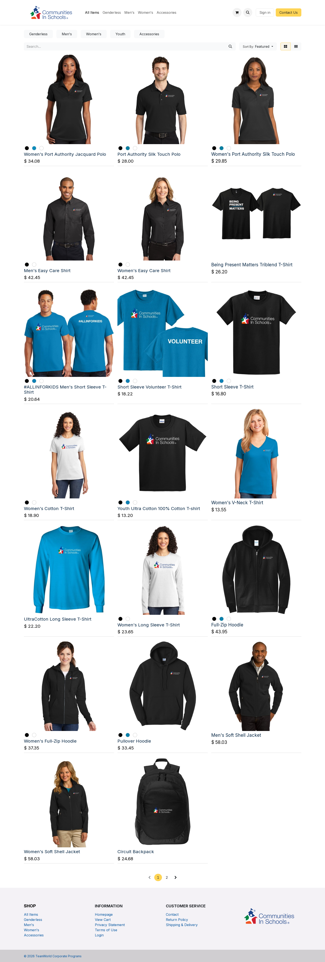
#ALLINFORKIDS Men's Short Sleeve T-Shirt (65, 389)
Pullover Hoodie (134, 741)
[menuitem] (92, 12)
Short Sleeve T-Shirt (232, 386)
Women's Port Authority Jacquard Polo (65, 154)
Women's (31, 930)
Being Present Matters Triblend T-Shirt (251, 264)
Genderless (33, 919)
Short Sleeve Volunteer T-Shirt (149, 386)
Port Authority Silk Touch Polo (148, 154)
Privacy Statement (110, 925)
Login (99, 935)
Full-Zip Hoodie (227, 624)
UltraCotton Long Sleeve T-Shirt (57, 619)
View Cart (103, 919)
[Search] (230, 46)
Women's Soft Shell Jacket (52, 851)
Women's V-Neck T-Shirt (237, 502)
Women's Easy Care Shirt (144, 270)
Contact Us (288, 12)
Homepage (104, 914)
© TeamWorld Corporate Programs (53, 956)
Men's (29, 925)
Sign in (264, 12)
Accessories (34, 935)
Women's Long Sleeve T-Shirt (148, 624)
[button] (247, 12)
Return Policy (177, 919)
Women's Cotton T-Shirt (49, 508)
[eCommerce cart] (237, 12)
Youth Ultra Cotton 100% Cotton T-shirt (158, 508)
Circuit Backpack (135, 851)
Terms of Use (106, 930)
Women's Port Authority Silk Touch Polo (253, 154)
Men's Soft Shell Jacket (236, 735)
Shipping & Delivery (182, 925)
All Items (31, 914)
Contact (172, 914)
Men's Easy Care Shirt (47, 270)
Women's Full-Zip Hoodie (50, 741)
